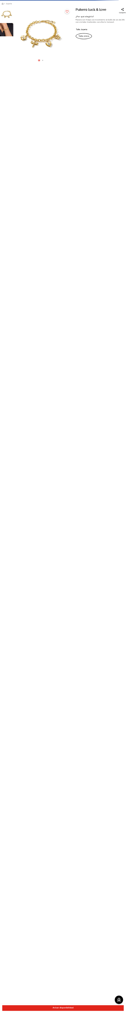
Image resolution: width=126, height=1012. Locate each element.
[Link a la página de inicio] (2, 4)
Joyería (9, 4)
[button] (83, 36)
